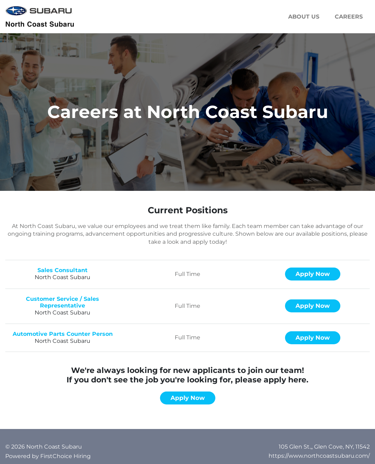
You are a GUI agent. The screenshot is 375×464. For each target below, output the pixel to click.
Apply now (313, 273)
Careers (349, 16)
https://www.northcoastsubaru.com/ (319, 455)
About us (303, 16)
